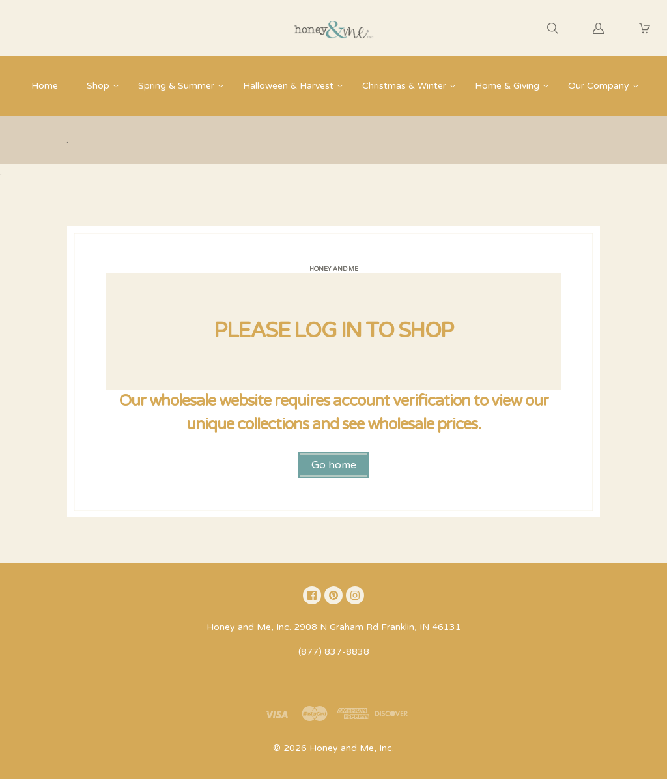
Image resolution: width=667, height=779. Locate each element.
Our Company (598, 85)
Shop (98, 85)
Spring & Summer (176, 85)
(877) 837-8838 (333, 651)
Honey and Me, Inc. (351, 748)
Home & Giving (507, 85)
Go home (333, 465)
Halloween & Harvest (288, 85)
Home (44, 85)
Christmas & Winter (404, 85)
